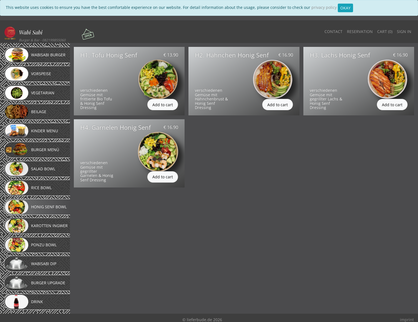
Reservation (360, 31)
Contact (333, 31)
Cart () (384, 31)
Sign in (404, 31)
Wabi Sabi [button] (30, 32)
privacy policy (324, 7)
